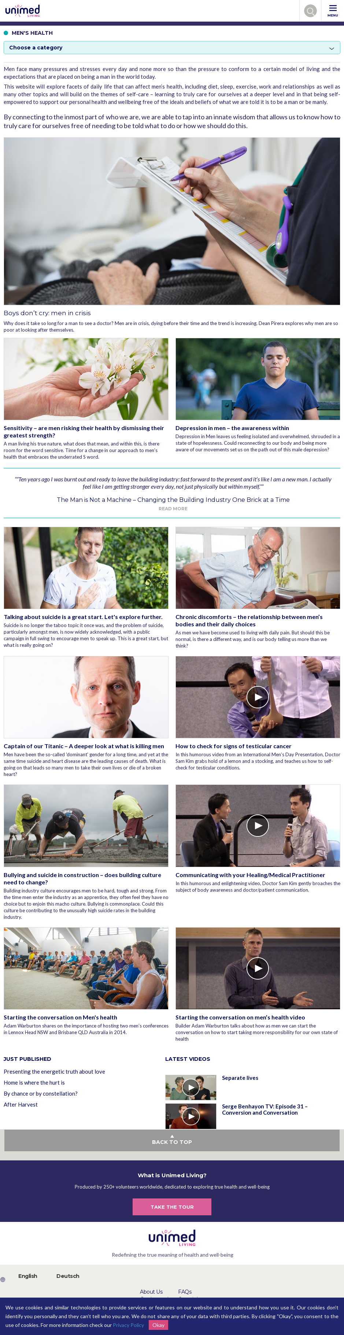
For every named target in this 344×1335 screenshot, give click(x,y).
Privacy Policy (128, 1325)
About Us (151, 1292)
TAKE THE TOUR (172, 1207)
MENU (333, 11)
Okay (158, 1325)
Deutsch (67, 1276)
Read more (173, 508)
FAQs (184, 1292)
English (27, 1276)
